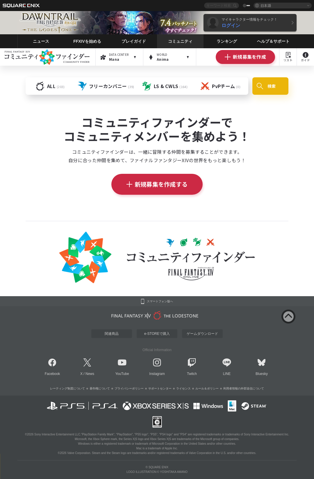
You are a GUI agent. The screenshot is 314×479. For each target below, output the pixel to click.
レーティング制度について (67, 388)
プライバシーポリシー (129, 388)
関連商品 (112, 334)
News (89, 374)
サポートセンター (160, 388)
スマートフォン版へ (160, 301)
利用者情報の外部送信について (243, 388)
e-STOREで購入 (157, 334)
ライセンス (183, 388)
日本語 (266, 5)
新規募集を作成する (157, 184)
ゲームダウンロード (202, 334)
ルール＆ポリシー (207, 388)
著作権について (100, 388)
